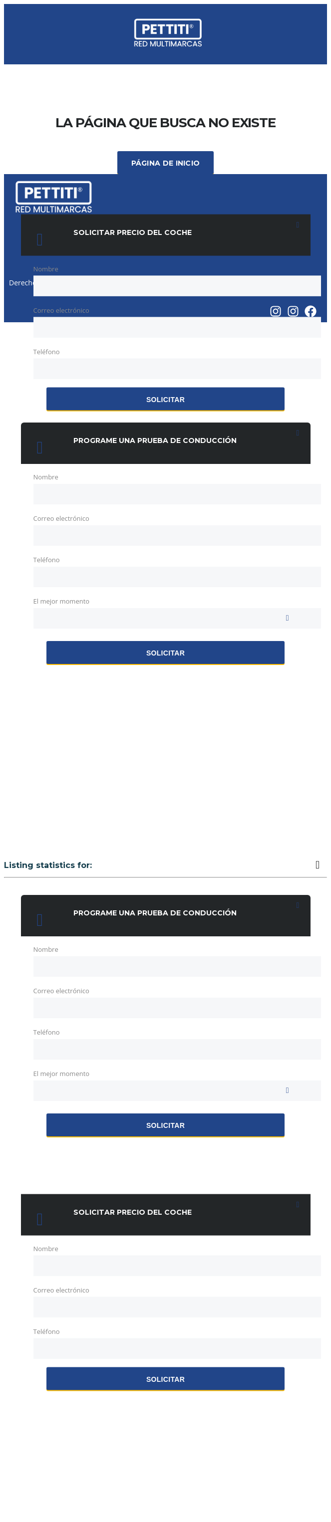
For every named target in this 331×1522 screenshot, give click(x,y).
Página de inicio (165, 163)
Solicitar (165, 400)
